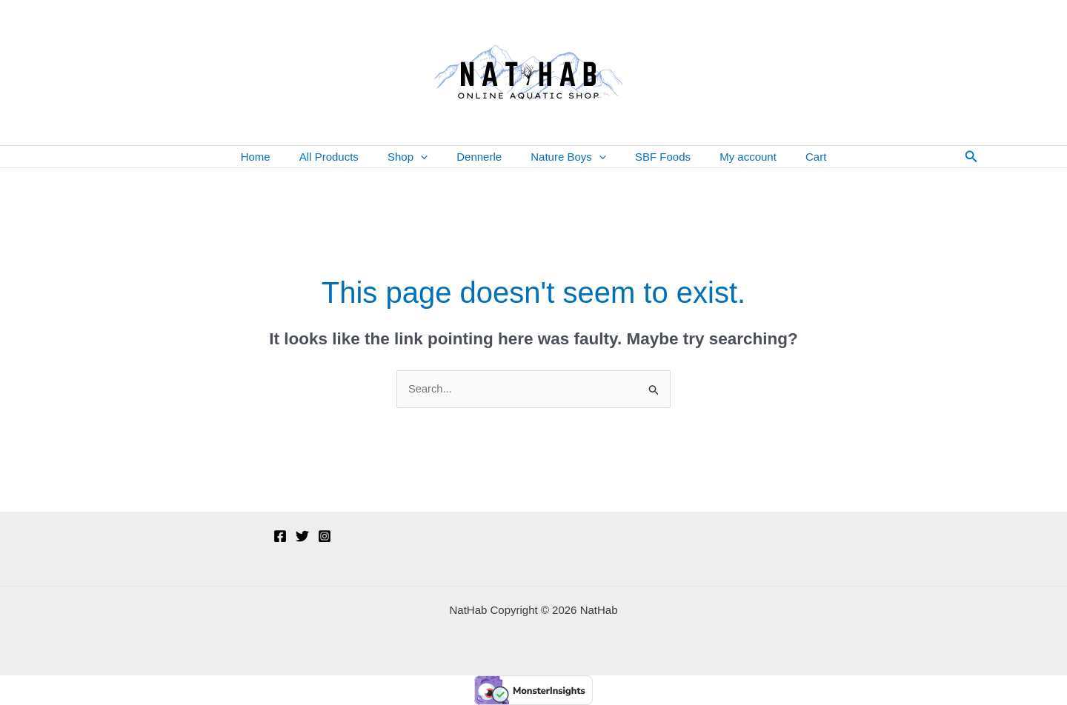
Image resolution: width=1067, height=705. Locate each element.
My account (730, 156)
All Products (346, 156)
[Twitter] (302, 536)
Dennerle (482, 156)
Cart (792, 156)
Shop (418, 156)
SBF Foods (652, 156)
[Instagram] (324, 536)
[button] (431, 156)
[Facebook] (280, 536)
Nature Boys (565, 156)
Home (279, 156)
